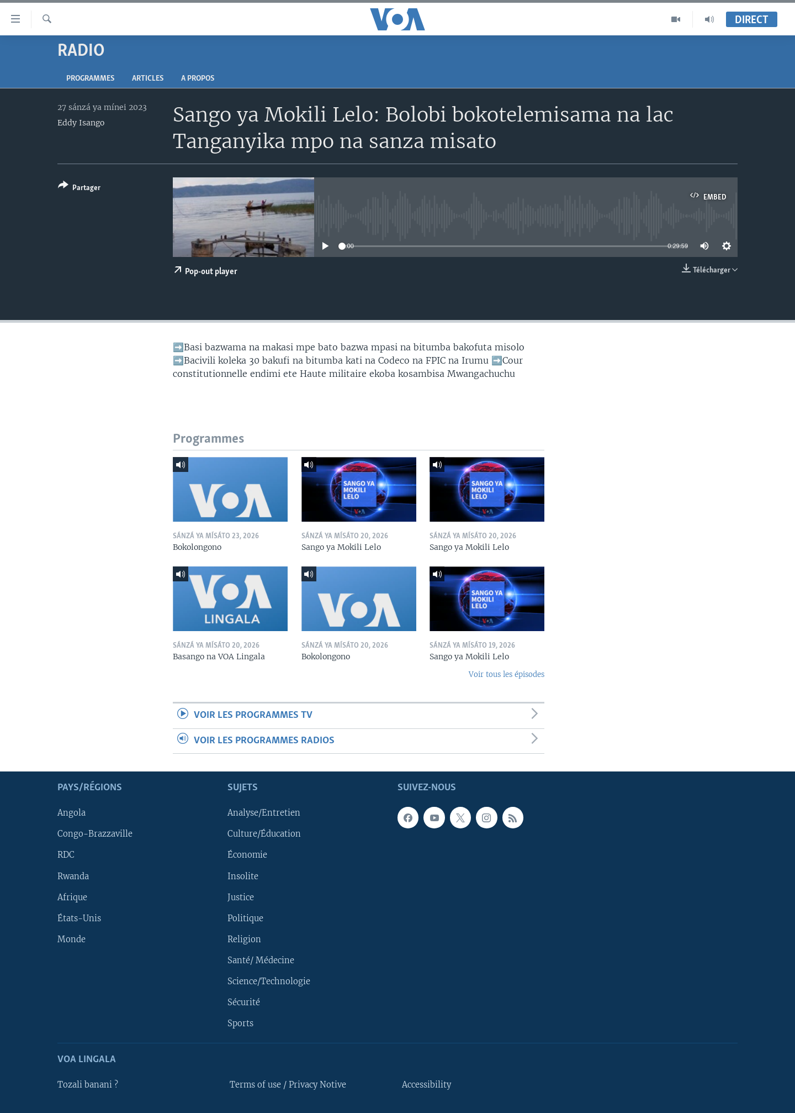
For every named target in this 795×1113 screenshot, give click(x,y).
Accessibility (426, 1085)
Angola (71, 813)
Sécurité (243, 1002)
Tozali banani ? (87, 1085)
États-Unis (79, 918)
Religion (244, 939)
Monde (71, 939)
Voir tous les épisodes (506, 674)
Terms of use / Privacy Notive (288, 1085)
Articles (147, 79)
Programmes (90, 79)
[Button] (79, 188)
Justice (240, 897)
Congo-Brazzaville (94, 834)
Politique (245, 918)
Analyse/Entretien (263, 813)
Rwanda (73, 876)
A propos (197, 79)
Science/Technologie (268, 981)
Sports (240, 1023)
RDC (66, 855)
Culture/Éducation (264, 834)
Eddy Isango (80, 123)
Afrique (72, 897)
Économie (247, 855)
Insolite (242, 876)
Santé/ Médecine (260, 960)
